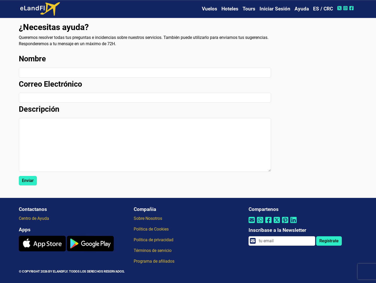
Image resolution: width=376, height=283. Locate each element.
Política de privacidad (153, 239)
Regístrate (329, 240)
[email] (285, 241)
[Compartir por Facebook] (268, 223)
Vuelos (209, 9)
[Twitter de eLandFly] (340, 8)
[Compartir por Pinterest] (285, 223)
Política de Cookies (151, 229)
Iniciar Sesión (275, 9)
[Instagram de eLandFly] (346, 8)
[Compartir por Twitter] (277, 223)
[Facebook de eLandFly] (352, 8)
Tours (249, 9)
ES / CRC (323, 9)
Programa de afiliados (154, 261)
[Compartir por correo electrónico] (252, 223)
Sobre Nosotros (148, 218)
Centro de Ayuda (34, 218)
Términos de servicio (153, 250)
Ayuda (302, 9)
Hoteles (229, 9)
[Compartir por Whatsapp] (260, 223)
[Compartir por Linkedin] (293, 223)
